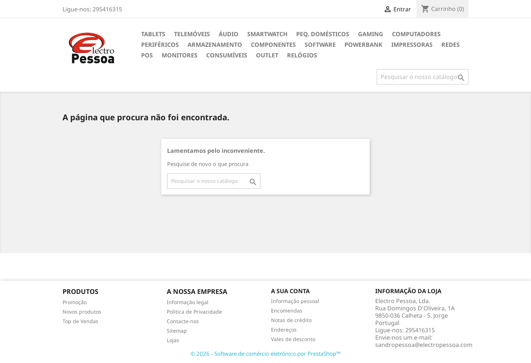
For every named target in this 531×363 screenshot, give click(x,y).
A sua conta (290, 291)
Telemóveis (192, 34)
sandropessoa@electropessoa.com (423, 345)
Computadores (416, 34)
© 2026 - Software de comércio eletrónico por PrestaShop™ (265, 353)
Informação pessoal (295, 301)
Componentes (273, 45)
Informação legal (187, 302)
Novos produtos (82, 311)
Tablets (153, 34)
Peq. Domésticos (322, 34)
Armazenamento (215, 45)
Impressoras (412, 45)
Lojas (173, 340)
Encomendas (286, 310)
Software (320, 45)
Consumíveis (226, 55)
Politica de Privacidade (194, 311)
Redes (450, 45)
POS (147, 55)
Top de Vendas (80, 321)
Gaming (370, 34)
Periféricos (160, 45)
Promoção (75, 302)
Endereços (284, 329)
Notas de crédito (291, 320)
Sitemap (177, 330)
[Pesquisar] (422, 76)
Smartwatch (267, 34)
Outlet (267, 55)
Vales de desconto (293, 339)
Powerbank (363, 45)
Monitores (179, 55)
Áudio (228, 34)
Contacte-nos (183, 321)
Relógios (302, 55)
